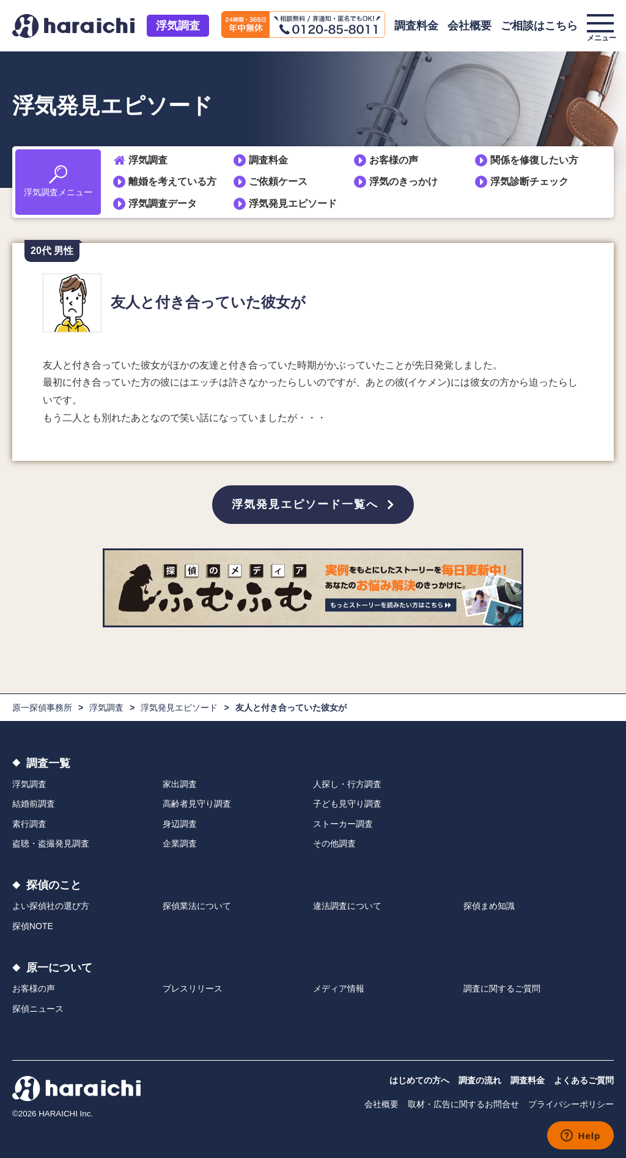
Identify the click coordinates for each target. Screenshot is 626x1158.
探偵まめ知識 (489, 906)
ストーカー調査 (343, 824)
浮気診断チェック (529, 181)
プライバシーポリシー (571, 1104)
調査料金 (416, 26)
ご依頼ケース (278, 181)
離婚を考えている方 (172, 181)
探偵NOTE (32, 926)
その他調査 (334, 843)
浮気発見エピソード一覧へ (305, 504)
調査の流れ (479, 1080)
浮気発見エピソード (293, 203)
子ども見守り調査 (347, 804)
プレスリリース (193, 988)
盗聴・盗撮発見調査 (50, 843)
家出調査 (180, 784)
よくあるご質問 (584, 1080)
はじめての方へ (419, 1080)
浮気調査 (178, 26)
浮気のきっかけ (403, 181)
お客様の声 (393, 160)
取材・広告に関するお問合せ (463, 1104)
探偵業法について (197, 906)
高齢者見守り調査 (197, 804)
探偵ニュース (38, 1009)
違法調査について (347, 906)
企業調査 (180, 843)
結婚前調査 (33, 804)
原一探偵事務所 (42, 707)
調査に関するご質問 (501, 988)
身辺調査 (180, 824)
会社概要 (469, 26)
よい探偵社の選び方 (50, 906)
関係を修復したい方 (534, 160)
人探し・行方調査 (347, 784)
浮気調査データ (162, 203)
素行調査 (29, 824)
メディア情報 (338, 988)
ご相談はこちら (539, 26)
